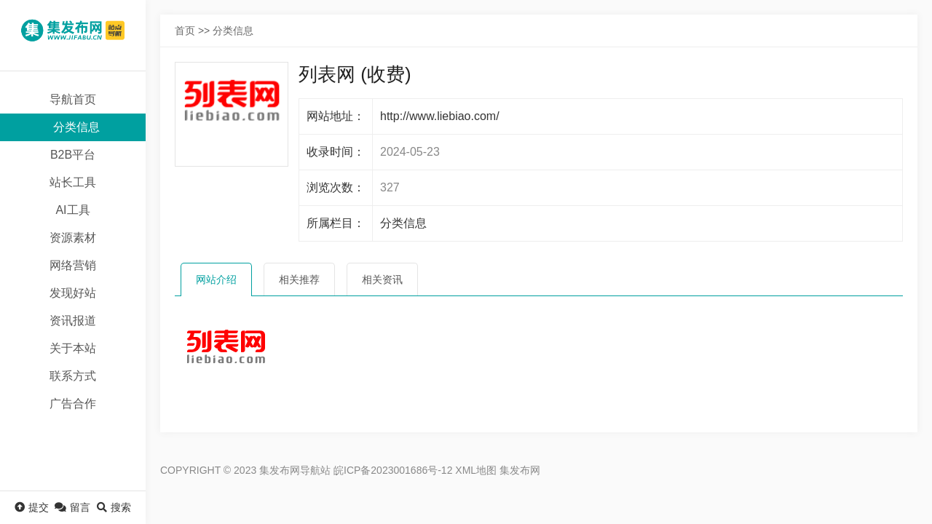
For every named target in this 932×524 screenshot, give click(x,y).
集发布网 (519, 470)
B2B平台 (72, 154)
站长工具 (73, 182)
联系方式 (73, 376)
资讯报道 (73, 320)
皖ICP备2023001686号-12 (392, 470)
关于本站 (73, 348)
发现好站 (73, 293)
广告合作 (73, 403)
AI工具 (72, 210)
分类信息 (76, 127)
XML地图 (476, 470)
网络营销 (73, 265)
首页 (185, 30)
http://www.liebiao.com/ (439, 116)
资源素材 (73, 237)
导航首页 (73, 99)
